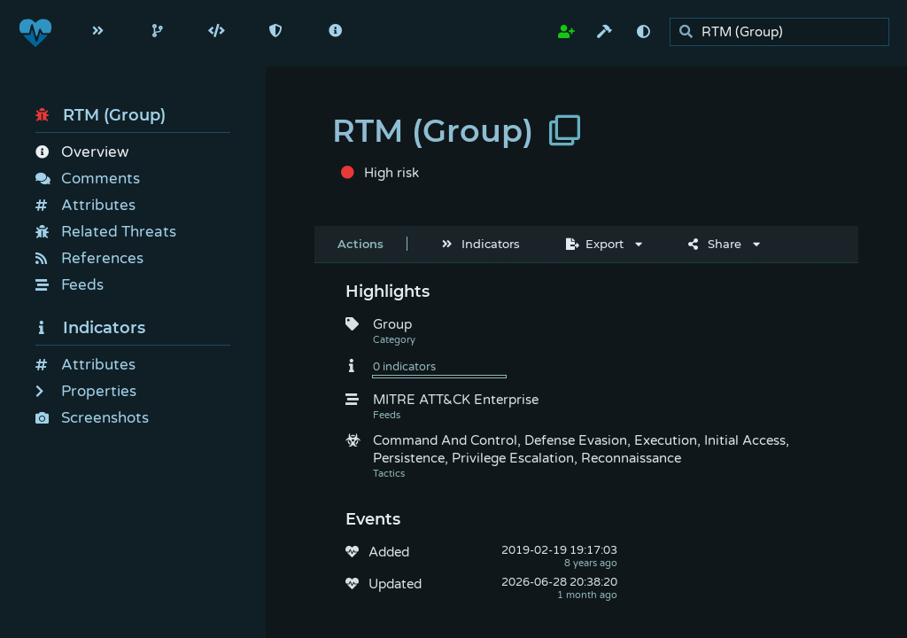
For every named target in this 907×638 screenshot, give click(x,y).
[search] (784, 32)
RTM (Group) (100, 115)
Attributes (85, 205)
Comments (87, 178)
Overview (81, 152)
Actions (360, 244)
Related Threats (105, 231)
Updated (395, 584)
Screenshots (92, 417)
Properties (85, 391)
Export (595, 244)
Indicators (90, 328)
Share (714, 244)
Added (388, 552)
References (89, 258)
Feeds (69, 285)
